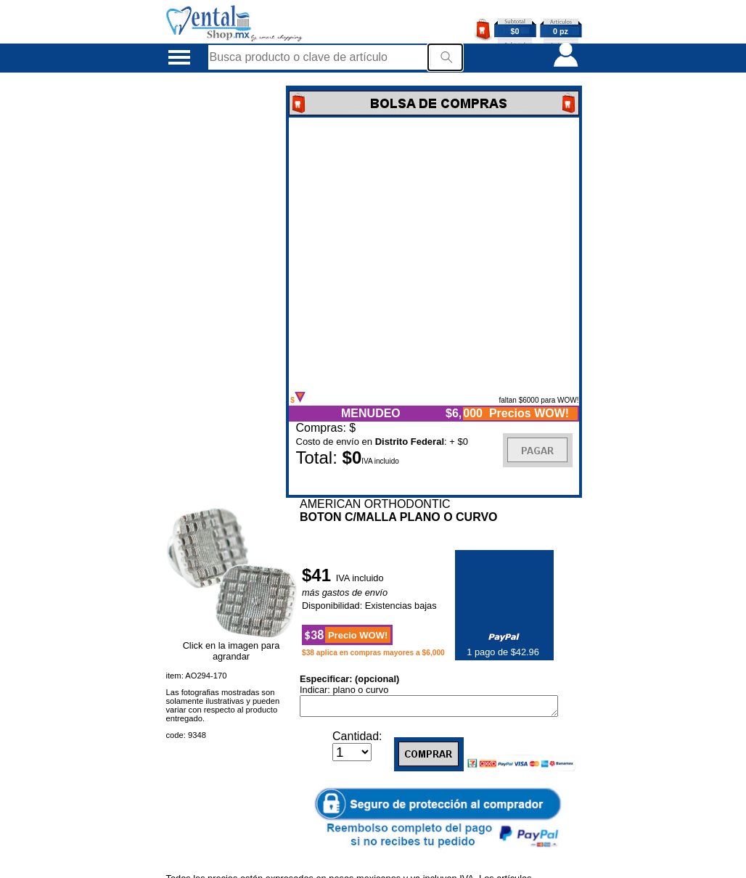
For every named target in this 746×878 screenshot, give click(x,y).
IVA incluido (360, 578)
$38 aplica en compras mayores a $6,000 (373, 653)
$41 (319, 575)
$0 (515, 31)
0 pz (560, 31)
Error (434, 254)
